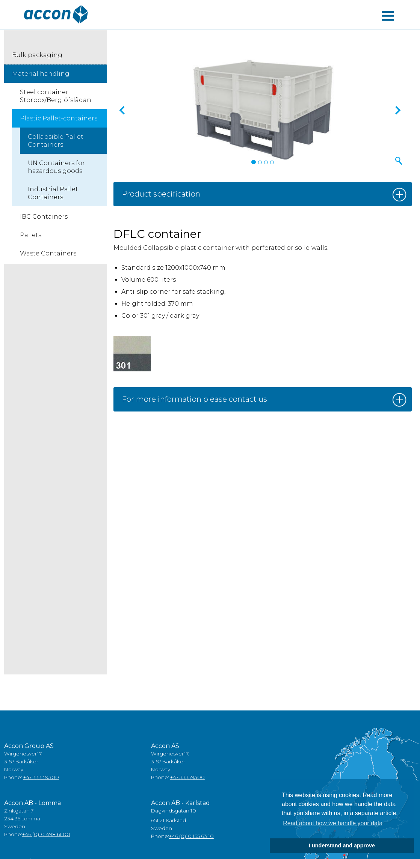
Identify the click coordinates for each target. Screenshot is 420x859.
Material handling (40, 73)
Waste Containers (48, 253)
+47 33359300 (187, 777)
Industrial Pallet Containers (53, 193)
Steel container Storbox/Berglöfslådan (55, 96)
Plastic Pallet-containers (58, 118)
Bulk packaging (37, 55)
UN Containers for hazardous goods (56, 166)
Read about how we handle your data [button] (332, 823)
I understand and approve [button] (342, 845)
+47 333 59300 (41, 777)
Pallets (30, 235)
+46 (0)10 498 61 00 (46, 834)
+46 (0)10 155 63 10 (191, 836)
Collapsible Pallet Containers (55, 140)
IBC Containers (44, 216)
